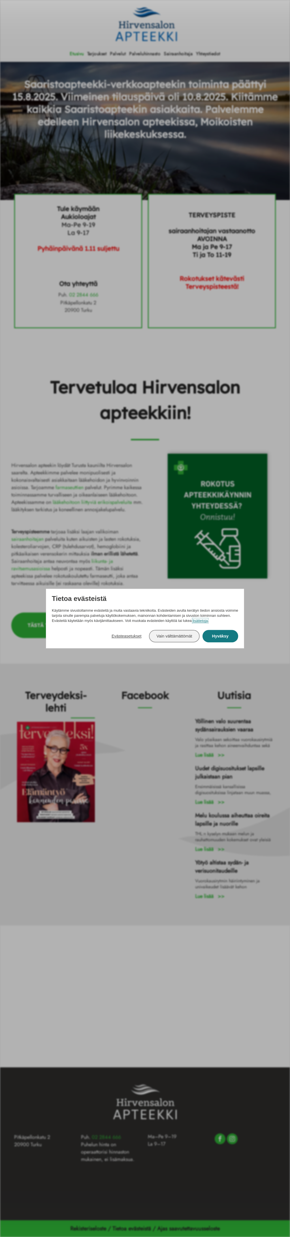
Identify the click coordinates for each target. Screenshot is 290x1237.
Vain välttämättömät (174, 636)
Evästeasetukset (127, 636)
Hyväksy (220, 636)
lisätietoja (200, 621)
